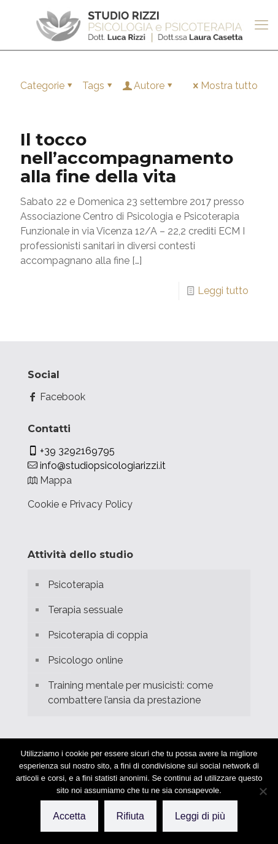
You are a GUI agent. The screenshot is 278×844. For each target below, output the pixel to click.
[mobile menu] (261, 24)
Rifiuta (130, 816)
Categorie (47, 85)
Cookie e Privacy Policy (80, 504)
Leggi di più (200, 816)
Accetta (69, 816)
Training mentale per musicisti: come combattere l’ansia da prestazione (130, 692)
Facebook (56, 397)
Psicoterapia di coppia (98, 635)
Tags (98, 85)
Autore (148, 85)
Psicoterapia (76, 584)
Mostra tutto (224, 85)
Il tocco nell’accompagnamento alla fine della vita (126, 158)
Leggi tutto (223, 290)
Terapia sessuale (85, 610)
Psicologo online (85, 660)
